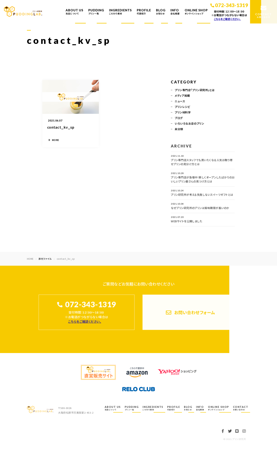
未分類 (179, 129)
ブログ (179, 118)
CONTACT (240, 408)
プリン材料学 (183, 112)
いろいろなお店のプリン (189, 124)
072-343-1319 (91, 304)
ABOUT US (74, 11)
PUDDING (96, 11)
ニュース (180, 101)
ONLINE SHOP (196, 11)
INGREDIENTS (120, 11)
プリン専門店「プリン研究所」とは (195, 90)
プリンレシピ (182, 107)
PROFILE (144, 11)
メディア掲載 (182, 96)
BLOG (160, 11)
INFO (175, 11)
